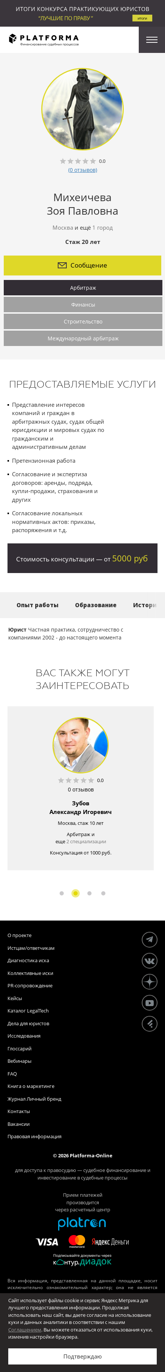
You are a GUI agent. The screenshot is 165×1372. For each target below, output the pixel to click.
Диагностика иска (28, 960)
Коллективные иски (30, 973)
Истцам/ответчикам (31, 948)
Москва (62, 227)
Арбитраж (83, 287)
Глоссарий (20, 1048)
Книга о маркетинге (31, 1086)
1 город (102, 227)
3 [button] (89, 893)
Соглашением (24, 1329)
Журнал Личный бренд (34, 1098)
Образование (96, 605)
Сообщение (82, 265)
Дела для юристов (28, 1023)
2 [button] (75, 893)
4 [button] (103, 893)
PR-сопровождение (30, 985)
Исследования (24, 1035)
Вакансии (19, 1124)
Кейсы (15, 998)
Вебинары (20, 1061)
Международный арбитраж (83, 338)
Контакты (19, 1111)
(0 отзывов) (82, 169)
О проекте (20, 935)
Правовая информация (35, 1136)
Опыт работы (37, 605)
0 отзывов (81, 789)
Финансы (83, 304)
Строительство (83, 321)
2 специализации (86, 841)
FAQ (12, 1073)
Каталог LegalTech (28, 1010)
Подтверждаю (82, 1356)
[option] (81, 788)
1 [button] (61, 893)
